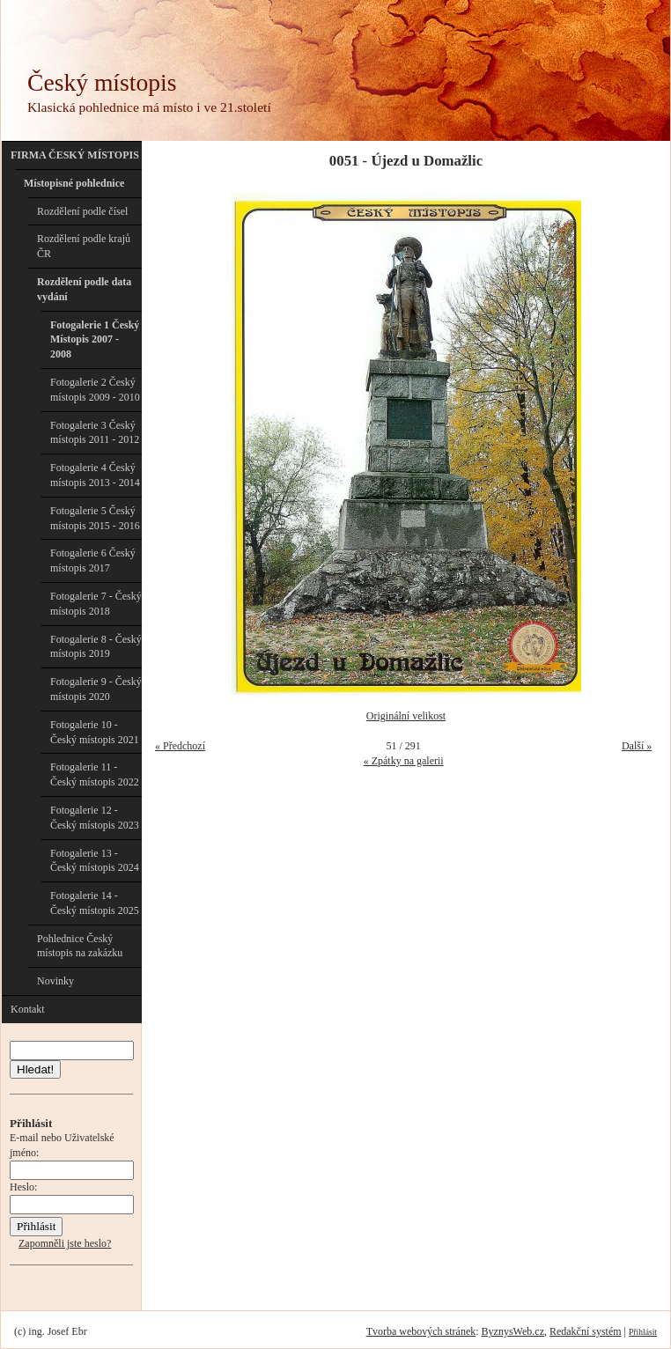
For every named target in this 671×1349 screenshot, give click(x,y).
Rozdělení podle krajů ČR (83, 246)
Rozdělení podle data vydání (84, 289)
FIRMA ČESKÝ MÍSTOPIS (75, 155)
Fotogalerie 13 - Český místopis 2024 (94, 860)
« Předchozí (180, 746)
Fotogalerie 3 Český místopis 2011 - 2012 (94, 432)
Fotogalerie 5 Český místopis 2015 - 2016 (95, 518)
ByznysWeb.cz (513, 1331)
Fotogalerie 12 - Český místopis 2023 (94, 817)
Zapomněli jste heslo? (64, 1243)
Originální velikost (406, 716)
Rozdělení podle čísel (82, 211)
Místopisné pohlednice (74, 183)
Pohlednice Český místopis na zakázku (79, 946)
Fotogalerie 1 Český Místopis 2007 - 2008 (94, 340)
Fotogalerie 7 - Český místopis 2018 (96, 603)
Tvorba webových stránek (421, 1331)
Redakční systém (585, 1331)
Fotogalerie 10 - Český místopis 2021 (94, 732)
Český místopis (101, 82)
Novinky (55, 981)
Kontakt (28, 1009)
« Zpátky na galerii (404, 761)
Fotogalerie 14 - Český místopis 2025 (94, 903)
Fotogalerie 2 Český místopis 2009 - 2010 (95, 389)
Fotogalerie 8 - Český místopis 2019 (96, 646)
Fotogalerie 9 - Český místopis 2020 (96, 689)
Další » (637, 746)
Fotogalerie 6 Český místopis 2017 (93, 560)
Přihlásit (643, 1332)
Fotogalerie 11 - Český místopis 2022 (94, 774)
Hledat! (35, 1069)
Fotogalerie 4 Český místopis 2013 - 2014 (95, 475)
